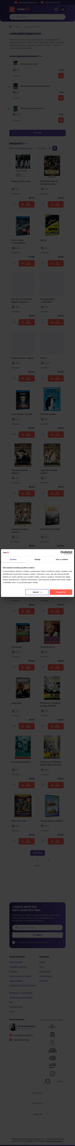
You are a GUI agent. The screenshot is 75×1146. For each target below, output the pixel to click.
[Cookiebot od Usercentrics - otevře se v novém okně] (62, 552)
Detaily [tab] (37, 559)
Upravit (37, 592)
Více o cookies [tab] (62, 559)
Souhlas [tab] (13, 559)
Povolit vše (60, 592)
